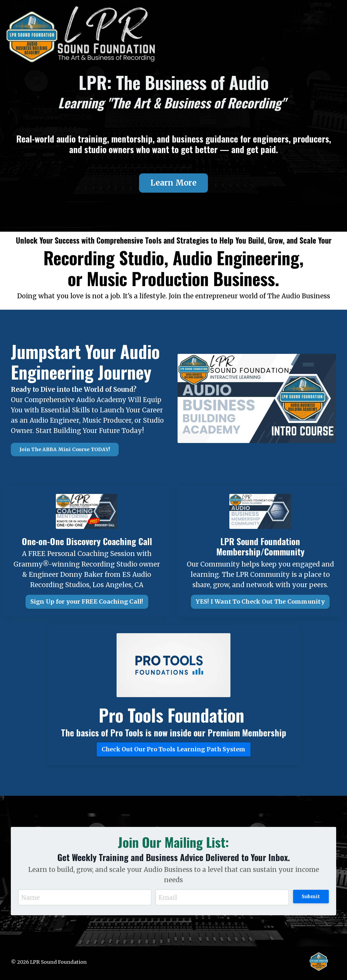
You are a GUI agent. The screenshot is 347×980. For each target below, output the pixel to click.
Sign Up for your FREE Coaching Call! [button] (86, 603)
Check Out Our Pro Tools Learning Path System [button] (174, 750)
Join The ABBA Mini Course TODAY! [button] (65, 451)
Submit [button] (311, 898)
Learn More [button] (173, 183)
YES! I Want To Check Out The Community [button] (260, 603)
